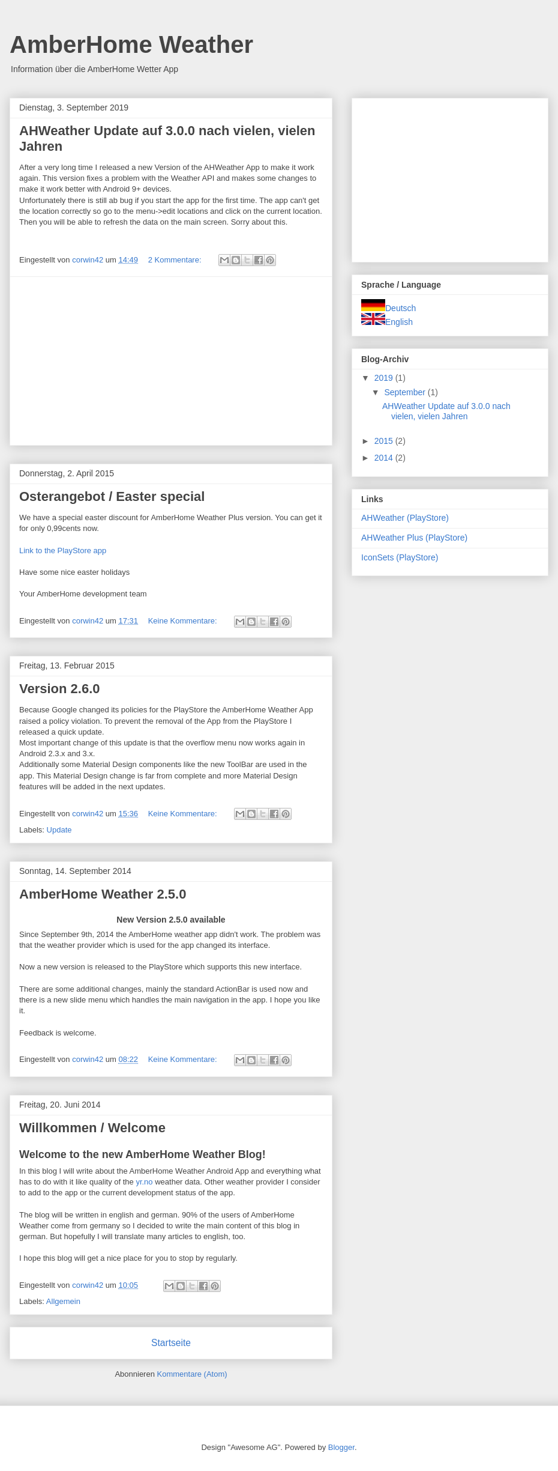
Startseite (171, 1343)
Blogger (341, 1447)
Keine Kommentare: (184, 620)
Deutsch (388, 308)
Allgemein (63, 1301)
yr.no (144, 1181)
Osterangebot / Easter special (112, 496)
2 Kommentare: (176, 259)
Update (59, 829)
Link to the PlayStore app (62, 550)
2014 (384, 458)
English (387, 322)
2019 (384, 378)
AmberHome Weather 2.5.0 (102, 894)
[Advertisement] (171, 361)
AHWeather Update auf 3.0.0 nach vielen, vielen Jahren (446, 411)
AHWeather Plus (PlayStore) (414, 537)
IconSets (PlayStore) (399, 557)
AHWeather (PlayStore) (405, 518)
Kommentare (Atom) (192, 1373)
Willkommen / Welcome (92, 1127)
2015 (384, 441)
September (405, 392)
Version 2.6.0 (59, 688)
